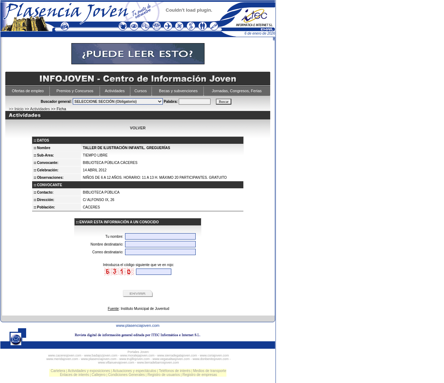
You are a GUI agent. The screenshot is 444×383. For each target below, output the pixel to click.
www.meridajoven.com (62, 359)
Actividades (115, 91)
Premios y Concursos (75, 91)
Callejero (98, 375)
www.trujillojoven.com (134, 359)
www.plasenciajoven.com (138, 325)
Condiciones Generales (126, 375)
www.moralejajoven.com (137, 355)
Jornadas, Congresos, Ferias (237, 91)
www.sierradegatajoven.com (177, 355)
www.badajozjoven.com (100, 355)
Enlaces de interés (74, 375)
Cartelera (58, 371)
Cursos (141, 91)
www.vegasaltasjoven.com (171, 359)
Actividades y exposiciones (89, 371)
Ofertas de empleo (28, 91)
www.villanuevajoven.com (116, 362)
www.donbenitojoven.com (211, 359)
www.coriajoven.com (214, 355)
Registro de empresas (199, 375)
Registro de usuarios (163, 375)
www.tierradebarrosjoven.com (158, 362)
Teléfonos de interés (175, 371)
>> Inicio (16, 109)
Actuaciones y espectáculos (134, 371)
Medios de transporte (209, 371)
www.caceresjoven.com (64, 355)
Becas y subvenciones (178, 91)
